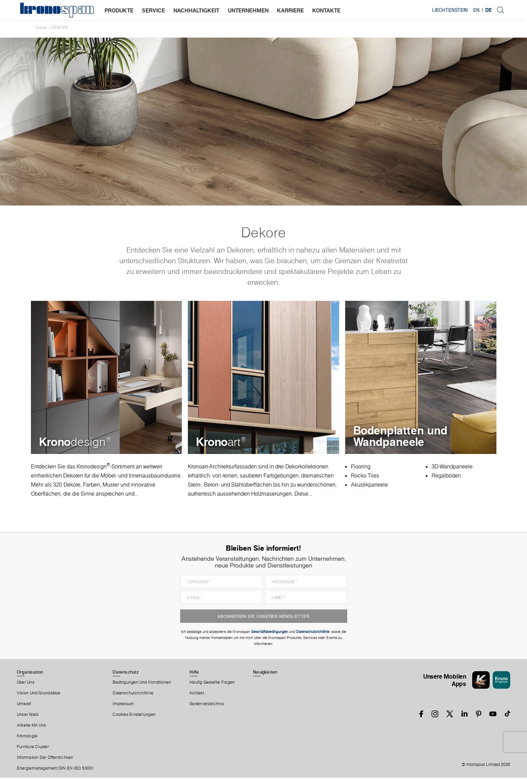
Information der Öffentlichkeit (45, 759)
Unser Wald (27, 716)
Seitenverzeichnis (207, 705)
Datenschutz (125, 673)
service (153, 10)
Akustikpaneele (369, 486)
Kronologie (27, 737)
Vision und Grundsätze (38, 694)
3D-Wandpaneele (452, 467)
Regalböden (446, 476)
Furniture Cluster (33, 748)
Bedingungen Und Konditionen (142, 683)
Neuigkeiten (265, 673)
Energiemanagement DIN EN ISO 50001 (55, 769)
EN (479, 10)
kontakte (326, 10)
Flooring (360, 467)
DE (491, 10)
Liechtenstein (453, 10)
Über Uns (25, 683)
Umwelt (24, 705)
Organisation (30, 673)
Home (41, 27)
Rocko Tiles (365, 476)
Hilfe (194, 673)
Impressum (123, 705)
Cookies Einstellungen (134, 716)
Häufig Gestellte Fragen (212, 683)
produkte (119, 10)
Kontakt (197, 694)
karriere (290, 10)
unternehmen (248, 10)
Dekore (60, 27)
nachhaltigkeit (196, 10)
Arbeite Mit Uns (31, 726)
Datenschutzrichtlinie (133, 694)
